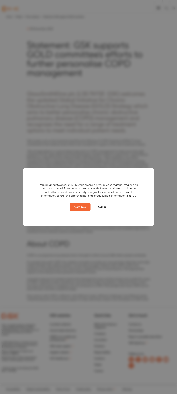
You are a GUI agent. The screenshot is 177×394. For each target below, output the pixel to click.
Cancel (102, 206)
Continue (80, 206)
